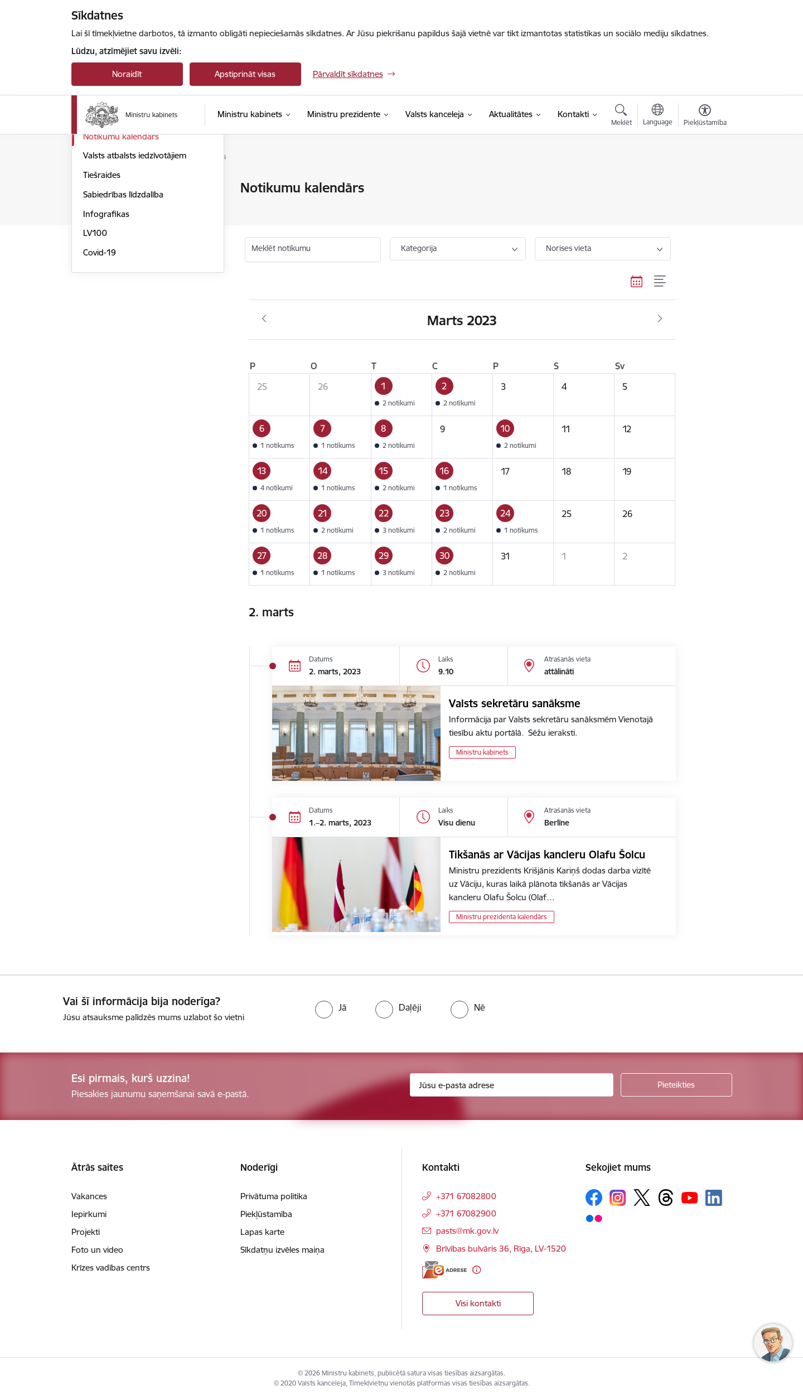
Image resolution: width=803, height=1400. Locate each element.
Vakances (89, 1196)
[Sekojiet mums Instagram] (617, 1198)
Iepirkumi (89, 1214)
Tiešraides (101, 294)
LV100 (95, 352)
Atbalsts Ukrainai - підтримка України (138, 212)
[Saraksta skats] (660, 281)
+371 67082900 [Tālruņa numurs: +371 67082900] (466, 1213)
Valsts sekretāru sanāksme (515, 703)
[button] (401, 394)
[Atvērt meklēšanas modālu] (621, 116)
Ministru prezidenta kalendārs (501, 917)
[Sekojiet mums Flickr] (594, 1217)
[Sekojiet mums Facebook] (594, 1197)
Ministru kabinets (482, 752)
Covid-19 (99, 371)
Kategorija (419, 248)
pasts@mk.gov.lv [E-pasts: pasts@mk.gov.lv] (467, 1230)
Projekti (85, 1232)
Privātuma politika (273, 1196)
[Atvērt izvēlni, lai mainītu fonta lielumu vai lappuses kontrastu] (705, 116)
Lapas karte (262, 1232)
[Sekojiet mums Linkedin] (713, 1198)
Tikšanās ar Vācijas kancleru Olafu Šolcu (547, 854)
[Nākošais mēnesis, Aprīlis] (660, 319)
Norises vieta (568, 248)
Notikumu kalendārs (121, 255)
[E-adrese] (444, 1270)
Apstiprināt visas (245, 74)
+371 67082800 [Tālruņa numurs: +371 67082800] (466, 1196)
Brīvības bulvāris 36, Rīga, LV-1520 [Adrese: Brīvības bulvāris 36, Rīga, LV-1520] (501, 1248)
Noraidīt (127, 74)
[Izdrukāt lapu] (704, 183)
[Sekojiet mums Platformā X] (641, 1197)
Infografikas (106, 333)
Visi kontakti (478, 1303)
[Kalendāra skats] (637, 281)
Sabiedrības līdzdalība (123, 313)
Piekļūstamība (266, 1214)
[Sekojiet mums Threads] (665, 1197)
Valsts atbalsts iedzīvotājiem (134, 274)
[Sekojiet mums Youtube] (689, 1197)
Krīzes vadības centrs (110, 1267)
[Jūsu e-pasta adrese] (511, 1085)
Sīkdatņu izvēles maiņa (282, 1249)
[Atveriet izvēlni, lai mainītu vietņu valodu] (657, 116)
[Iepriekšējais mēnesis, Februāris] (264, 319)
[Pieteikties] (676, 1085)
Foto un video (109, 236)
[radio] (330, 1007)
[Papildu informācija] (476, 1270)
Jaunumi (99, 188)
